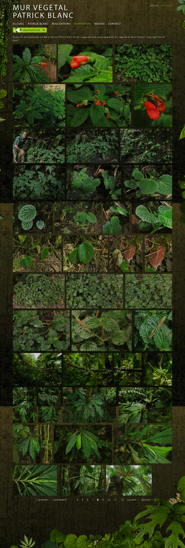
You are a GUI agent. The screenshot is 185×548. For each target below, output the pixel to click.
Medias (99, 23)
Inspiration (82, 23)
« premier (42, 499)
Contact (114, 23)
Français (167, 5)
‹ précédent (59, 499)
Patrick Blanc (38, 23)
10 (108, 499)
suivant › (132, 499)
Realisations (61, 23)
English (154, 5)
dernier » (147, 499)
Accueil (18, 23)
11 (115, 499)
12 (122, 499)
